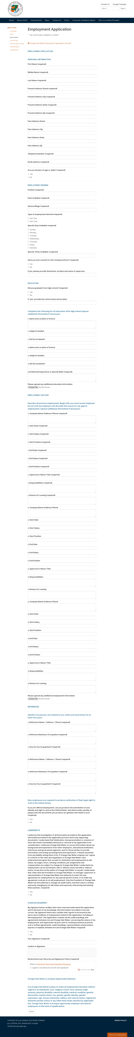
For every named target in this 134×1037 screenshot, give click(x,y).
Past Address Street (36, 121)
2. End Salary (33, 553)
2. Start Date (33, 520)
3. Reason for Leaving (37, 683)
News (47, 20)
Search (123, 8)
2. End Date (32, 544)
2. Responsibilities (35, 577)
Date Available (38, 198)
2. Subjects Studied (36, 356)
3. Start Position (34, 630)
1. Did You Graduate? (36, 339)
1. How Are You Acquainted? (44, 747)
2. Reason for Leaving (37, 589)
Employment (14, 37)
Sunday (32, 230)
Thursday (32, 242)
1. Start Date (37, 426)
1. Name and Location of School (41, 319)
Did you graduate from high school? (48, 288)
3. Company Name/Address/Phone (43, 602)
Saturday (32, 248)
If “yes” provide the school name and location (47, 299)
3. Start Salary (34, 622)
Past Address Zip (35, 146)
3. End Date (32, 638)
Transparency (15, 47)
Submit (31, 1011)
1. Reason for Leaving (41, 495)
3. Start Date (33, 614)
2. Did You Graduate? (36, 364)
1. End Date (37, 450)
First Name (37, 64)
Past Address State (36, 138)
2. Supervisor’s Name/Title (39, 569)
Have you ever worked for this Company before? (53, 260)
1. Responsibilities (40, 483)
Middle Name (38, 72)
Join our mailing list (117, 1035)
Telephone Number (41, 154)
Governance (14, 50)
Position (36, 190)
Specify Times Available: (43, 252)
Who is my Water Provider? (108, 20)
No (30, 177)
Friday (31, 245)
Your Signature (39, 939)
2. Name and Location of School (41, 347)
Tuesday (32, 236)
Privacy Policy (121, 1020)
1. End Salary (38, 458)
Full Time (32, 218)
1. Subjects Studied (36, 331)
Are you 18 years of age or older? (46, 170)
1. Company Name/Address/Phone (47, 413)
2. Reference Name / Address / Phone (49, 759)
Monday (32, 233)
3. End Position (34, 655)
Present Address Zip (41, 113)
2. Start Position (34, 536)
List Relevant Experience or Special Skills (50, 372)
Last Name (37, 80)
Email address (38, 162)
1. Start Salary (38, 434)
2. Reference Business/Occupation (47, 772)
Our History (14, 40)
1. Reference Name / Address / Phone (49, 722)
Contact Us (105, 4)
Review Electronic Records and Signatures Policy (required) (53, 959)
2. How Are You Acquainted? (44, 784)
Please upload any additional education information (50, 384)
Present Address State (42, 105)
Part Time (32, 221)
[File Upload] (45, 387)
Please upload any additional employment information (51, 696)
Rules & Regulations (17, 43)
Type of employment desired (45, 214)
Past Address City (35, 129)
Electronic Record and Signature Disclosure (54, 964)
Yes (30, 174)
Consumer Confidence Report (83, 20)
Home (11, 20)
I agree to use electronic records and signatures (49, 968)
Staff (12, 34)
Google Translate (119, 4)
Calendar (13, 31)
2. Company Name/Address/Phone (43, 508)
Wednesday (33, 239)
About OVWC (22, 20)
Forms (66, 20)
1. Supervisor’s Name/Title (44, 475)
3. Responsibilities (35, 671)
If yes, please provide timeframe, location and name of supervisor (56, 271)
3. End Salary (33, 647)
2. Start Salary (34, 528)
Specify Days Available (42, 226)
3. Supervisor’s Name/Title (39, 663)
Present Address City (41, 97)
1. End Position (38, 467)
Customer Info (36, 20)
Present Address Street (42, 89)
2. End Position (34, 561)
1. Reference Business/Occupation (47, 735)
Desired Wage (38, 206)
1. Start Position (39, 442)
